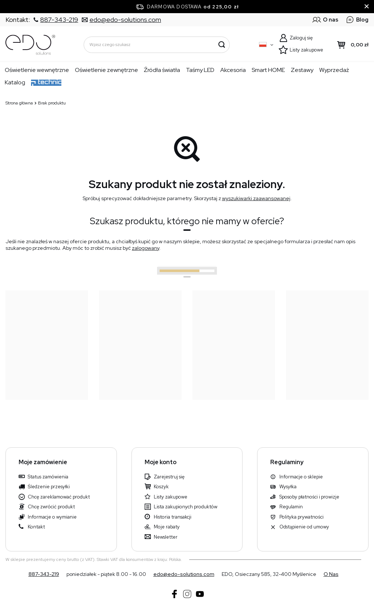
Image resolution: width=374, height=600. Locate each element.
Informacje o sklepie (301, 477)
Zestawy (302, 70)
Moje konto (160, 462)
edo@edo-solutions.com (183, 574)
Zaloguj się (301, 38)
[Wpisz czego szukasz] (157, 45)
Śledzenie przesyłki (49, 487)
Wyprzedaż (334, 70)
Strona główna (19, 103)
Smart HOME (268, 70)
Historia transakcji (172, 517)
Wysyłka (288, 487)
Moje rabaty (167, 527)
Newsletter (166, 537)
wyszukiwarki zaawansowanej (256, 198)
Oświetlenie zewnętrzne (106, 70)
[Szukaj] (221, 45)
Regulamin (291, 507)
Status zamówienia (48, 477)
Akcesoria (233, 70)
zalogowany (145, 248)
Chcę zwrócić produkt (51, 507)
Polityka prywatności (301, 517)
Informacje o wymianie (52, 517)
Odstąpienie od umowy (304, 527)
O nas (331, 574)
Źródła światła (162, 70)
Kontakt (36, 527)
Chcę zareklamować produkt (59, 497)
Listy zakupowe (306, 50)
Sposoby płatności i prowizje (309, 497)
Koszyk (161, 487)
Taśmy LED (200, 70)
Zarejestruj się (169, 477)
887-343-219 (43, 574)
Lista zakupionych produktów (185, 507)
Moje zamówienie (43, 462)
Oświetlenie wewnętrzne (37, 70)
